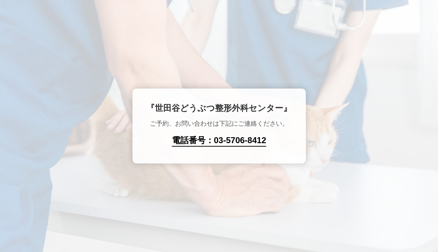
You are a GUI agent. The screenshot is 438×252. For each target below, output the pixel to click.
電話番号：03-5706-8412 (219, 140)
